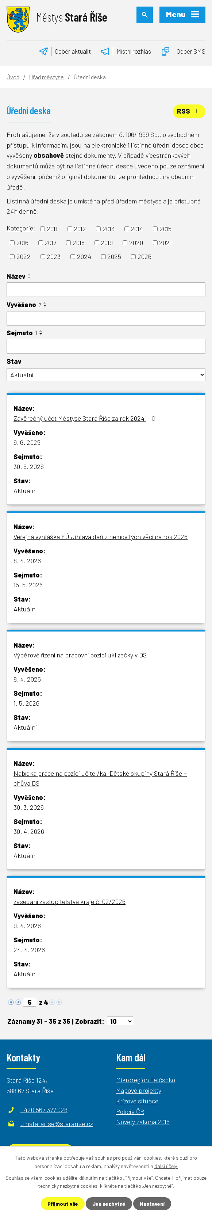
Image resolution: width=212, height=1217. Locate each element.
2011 (52, 229)
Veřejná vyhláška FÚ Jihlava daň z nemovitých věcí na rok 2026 (101, 537)
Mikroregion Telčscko (145, 1080)
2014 (137, 229)
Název (16, 276)
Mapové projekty (138, 1090)
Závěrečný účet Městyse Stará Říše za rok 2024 (86, 418)
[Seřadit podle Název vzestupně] (30, 274)
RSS (189, 111)
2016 (22, 243)
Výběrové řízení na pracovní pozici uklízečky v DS (80, 655)
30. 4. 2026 (29, 831)
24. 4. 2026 (29, 950)
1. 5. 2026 (26, 703)
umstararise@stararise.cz (56, 1123)
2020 (136, 243)
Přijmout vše (62, 1204)
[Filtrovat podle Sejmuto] (106, 346)
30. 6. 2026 (29, 466)
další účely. (166, 1166)
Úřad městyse (46, 76)
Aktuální (25, 491)
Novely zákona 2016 (143, 1122)
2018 (79, 243)
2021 (165, 243)
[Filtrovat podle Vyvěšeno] (106, 319)
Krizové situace (137, 1101)
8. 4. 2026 (27, 561)
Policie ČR (130, 1111)
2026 (144, 256)
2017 (50, 243)
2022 (23, 256)
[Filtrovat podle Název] (106, 289)
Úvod (13, 76)
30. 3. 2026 (29, 807)
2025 (114, 256)
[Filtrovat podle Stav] (106, 375)
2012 (80, 229)
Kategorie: (21, 228)
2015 (165, 229)
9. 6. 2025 (27, 442)
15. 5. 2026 (28, 585)
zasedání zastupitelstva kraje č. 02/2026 (70, 901)
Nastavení (152, 1204)
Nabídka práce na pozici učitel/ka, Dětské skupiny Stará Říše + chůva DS (100, 778)
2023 (54, 256)
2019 (107, 243)
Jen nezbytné (109, 1204)
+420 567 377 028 (44, 1110)
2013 (109, 229)
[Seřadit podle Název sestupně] (30, 277)
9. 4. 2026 (27, 926)
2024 (84, 256)
